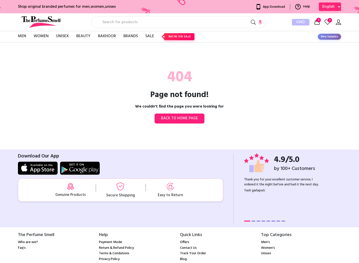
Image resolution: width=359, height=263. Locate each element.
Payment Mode (110, 242)
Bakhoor (107, 36)
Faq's (22, 248)
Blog (183, 259)
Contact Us (188, 248)
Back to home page (179, 118)
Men (22, 36)
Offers (184, 242)
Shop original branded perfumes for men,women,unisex (67, 6)
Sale (149, 36)
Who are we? (28, 242)
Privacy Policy (109, 259)
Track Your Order (193, 253)
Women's (268, 248)
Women (41, 36)
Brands (130, 36)
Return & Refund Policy (116, 248)
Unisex (62, 36)
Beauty (83, 36)
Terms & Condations (114, 253)
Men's (265, 242)
